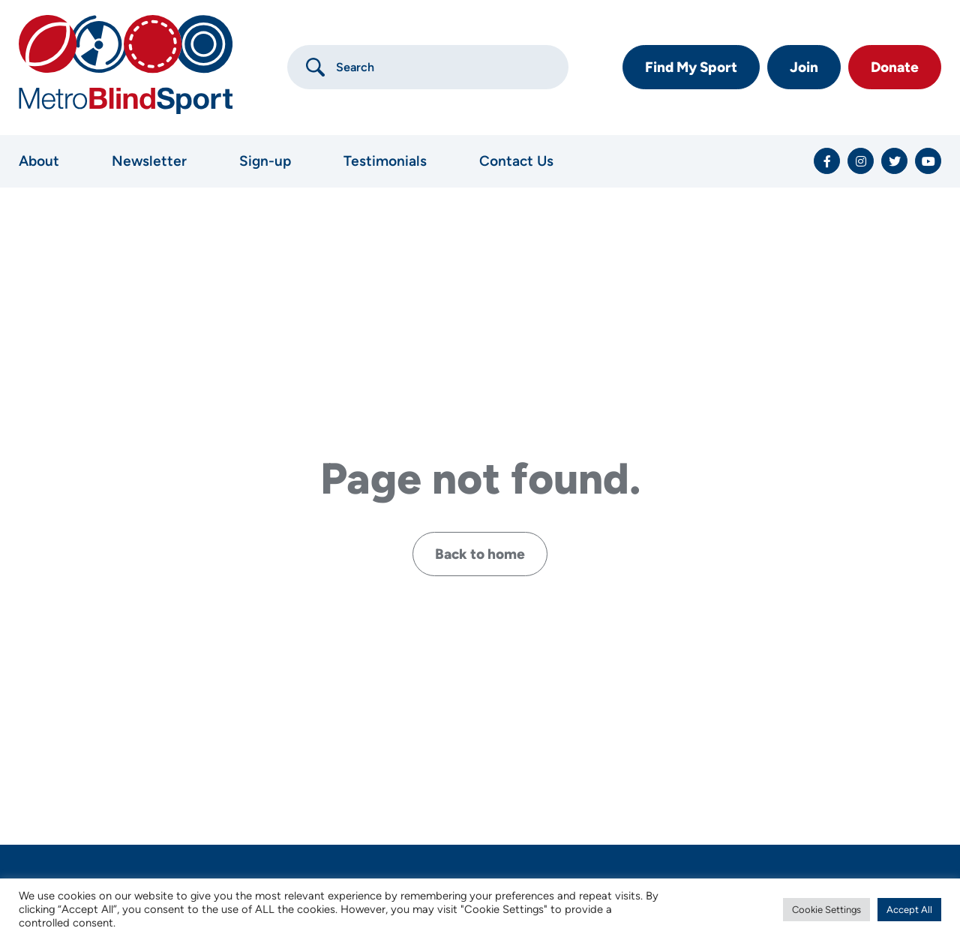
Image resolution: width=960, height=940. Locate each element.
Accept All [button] (909, 909)
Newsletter (149, 161)
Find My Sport (691, 67)
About (39, 161)
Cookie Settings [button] (826, 909)
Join (804, 67)
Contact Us (516, 161)
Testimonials (385, 161)
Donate (895, 67)
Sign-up (265, 161)
